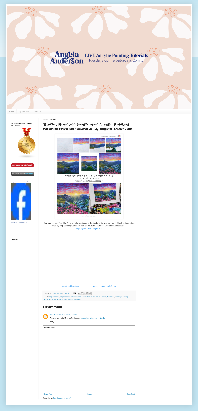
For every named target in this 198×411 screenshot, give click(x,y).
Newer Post (47, 394)
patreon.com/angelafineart (105, 286)
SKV (51, 315)
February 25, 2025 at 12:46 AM (65, 315)
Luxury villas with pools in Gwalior (92, 318)
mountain (47, 299)
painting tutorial (56, 299)
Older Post (130, 394)
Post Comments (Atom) (62, 398)
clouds (78, 297)
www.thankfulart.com (71, 286)
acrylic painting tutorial (67, 297)
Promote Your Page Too (19, 222)
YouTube (37, 111)
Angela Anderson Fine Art (20, 182)
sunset (64, 299)
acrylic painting (54, 297)
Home (11, 111)
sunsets (70, 299)
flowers (84, 297)
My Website (24, 111)
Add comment (49, 328)
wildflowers (77, 299)
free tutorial (102, 297)
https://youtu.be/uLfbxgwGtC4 (89, 228)
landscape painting (121, 297)
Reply (52, 322)
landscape (110, 297)
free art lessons (92, 297)
